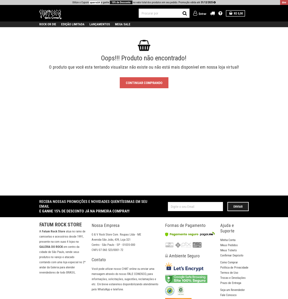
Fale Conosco (228, 295)
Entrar (199, 14)
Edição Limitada (72, 24)
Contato (99, 259)
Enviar (238, 206)
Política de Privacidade (234, 267)
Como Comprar (229, 262)
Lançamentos (99, 24)
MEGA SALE (122, 24)
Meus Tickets (228, 250)
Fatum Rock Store (60, 224)
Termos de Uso (229, 272)
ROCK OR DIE (47, 24)
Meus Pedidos (229, 245)
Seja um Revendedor (232, 290)
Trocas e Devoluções (233, 278)
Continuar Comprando (144, 83)
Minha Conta (227, 240)
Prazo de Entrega (230, 283)
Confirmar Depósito (231, 255)
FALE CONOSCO (136, 274)
